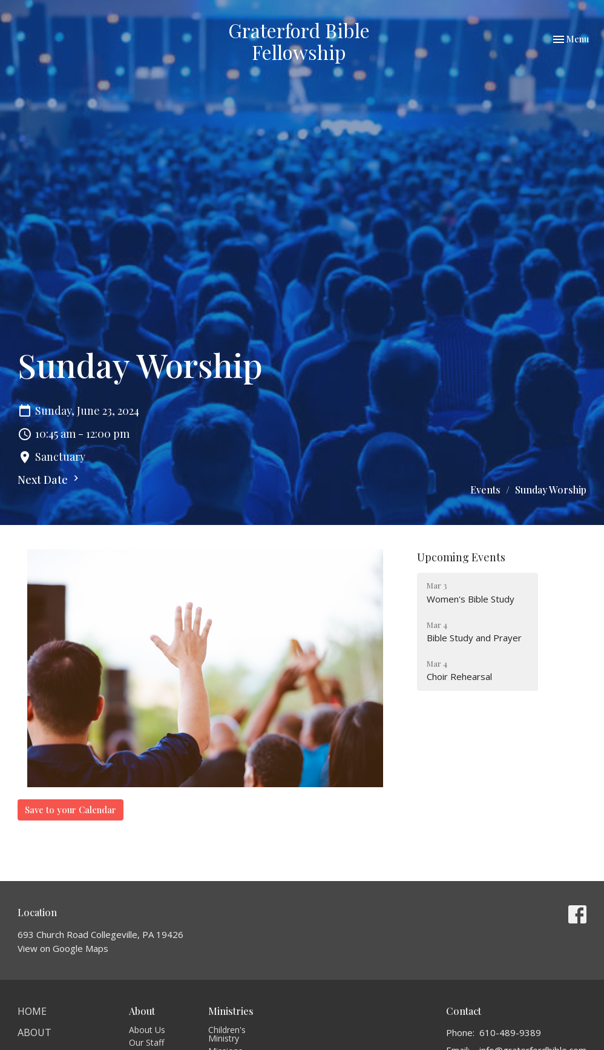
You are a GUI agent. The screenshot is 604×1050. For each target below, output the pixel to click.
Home (32, 1011)
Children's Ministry (227, 1034)
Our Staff (146, 1042)
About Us (147, 1029)
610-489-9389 (510, 1032)
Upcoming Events (461, 557)
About (34, 1032)
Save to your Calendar (70, 810)
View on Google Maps (63, 948)
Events (485, 489)
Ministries (231, 1011)
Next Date (50, 479)
